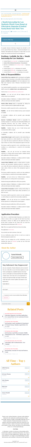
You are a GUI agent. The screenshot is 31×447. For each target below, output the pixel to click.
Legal (12, 68)
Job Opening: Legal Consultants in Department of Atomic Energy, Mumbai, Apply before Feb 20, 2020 (16, 325)
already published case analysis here (16, 91)
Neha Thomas (5, 380)
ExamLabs (19, 224)
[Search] (28, 303)
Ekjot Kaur (4, 386)
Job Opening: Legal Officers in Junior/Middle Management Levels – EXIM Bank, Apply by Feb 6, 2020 (17, 334)
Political (13, 70)
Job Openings (7, 321)
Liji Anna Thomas (6, 374)
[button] (16, 10)
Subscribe (6, 297)
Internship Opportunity (16, 13)
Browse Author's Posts (17, 257)
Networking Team (19, 64)
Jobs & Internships (7, 13)
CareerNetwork (8, 318)
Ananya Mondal (6, 392)
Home (2, 13)
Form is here (11, 229)
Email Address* (6, 283)
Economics (13, 72)
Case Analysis (14, 61)
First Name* (5, 289)
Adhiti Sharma (5, 367)
